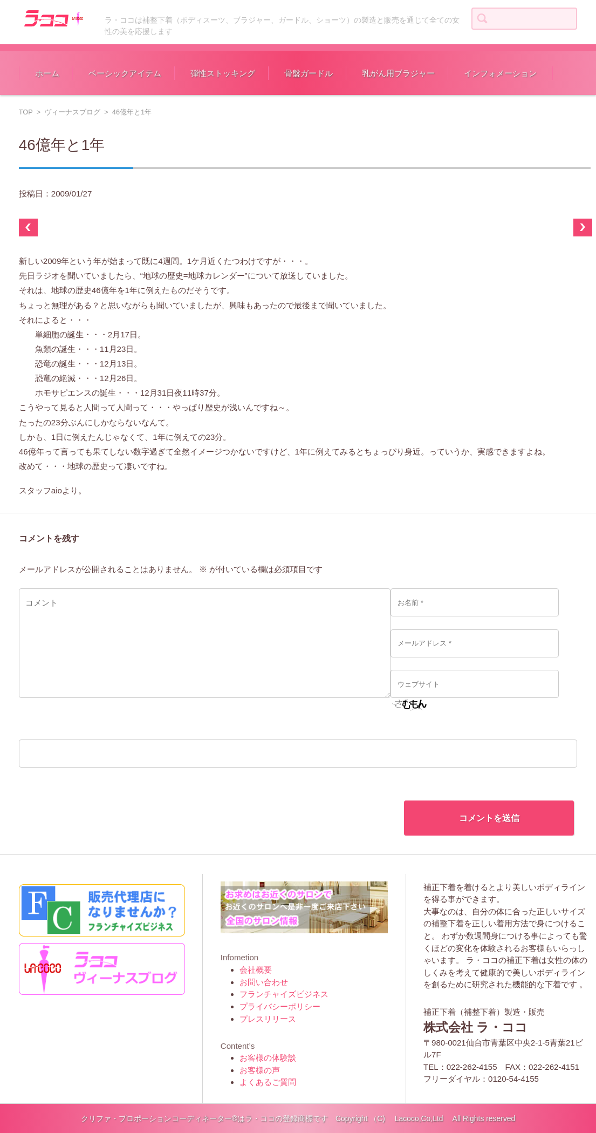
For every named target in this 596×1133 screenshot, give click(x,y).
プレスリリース (267, 1018)
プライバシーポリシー (279, 1006)
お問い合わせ (263, 982)
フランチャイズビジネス (283, 994)
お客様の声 (259, 1070)
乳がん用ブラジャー (398, 73)
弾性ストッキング (222, 73)
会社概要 (255, 969)
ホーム (47, 73)
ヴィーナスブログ (72, 112)
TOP (26, 112)
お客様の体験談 (267, 1057)
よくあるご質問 (267, 1082)
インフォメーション (500, 73)
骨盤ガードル (308, 73)
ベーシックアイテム (124, 73)
